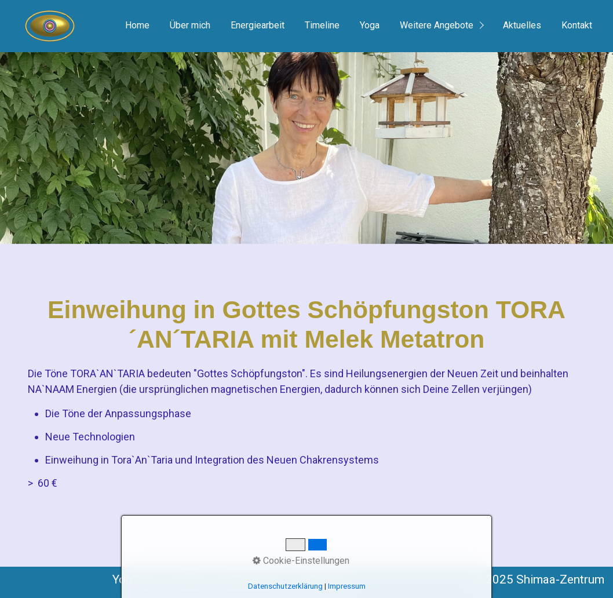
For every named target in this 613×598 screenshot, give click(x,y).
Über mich (190, 25)
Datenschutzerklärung (285, 586)
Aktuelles (522, 25)
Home (137, 25)
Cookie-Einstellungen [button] (301, 560)
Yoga (370, 25)
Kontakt (576, 25)
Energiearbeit (257, 25)
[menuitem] (137, 26)
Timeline (322, 25)
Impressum (347, 586)
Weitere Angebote (436, 25)
